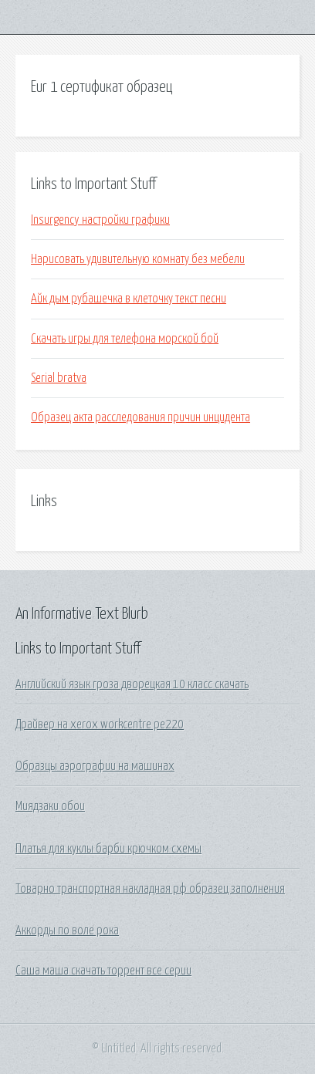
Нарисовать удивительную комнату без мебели (138, 259)
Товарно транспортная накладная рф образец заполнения (150, 889)
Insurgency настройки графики (100, 220)
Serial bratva (58, 378)
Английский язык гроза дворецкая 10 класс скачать (132, 684)
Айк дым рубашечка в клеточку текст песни (128, 298)
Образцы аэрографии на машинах (94, 766)
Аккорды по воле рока (67, 930)
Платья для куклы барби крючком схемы (108, 849)
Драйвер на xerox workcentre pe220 (99, 724)
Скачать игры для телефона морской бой (124, 339)
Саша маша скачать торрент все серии (103, 970)
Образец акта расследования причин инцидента (140, 417)
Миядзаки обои (50, 806)
